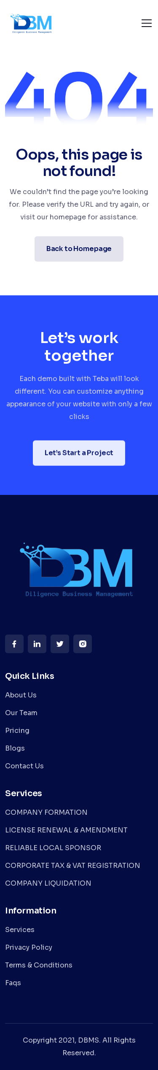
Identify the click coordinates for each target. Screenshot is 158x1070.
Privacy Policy (28, 947)
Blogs (15, 748)
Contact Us (24, 766)
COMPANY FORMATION (46, 812)
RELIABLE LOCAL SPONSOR (53, 847)
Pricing (17, 730)
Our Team (21, 712)
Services (20, 929)
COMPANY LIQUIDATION (48, 883)
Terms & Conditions (38, 965)
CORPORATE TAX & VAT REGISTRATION (72, 865)
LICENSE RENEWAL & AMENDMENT (66, 830)
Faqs (13, 982)
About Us (21, 695)
